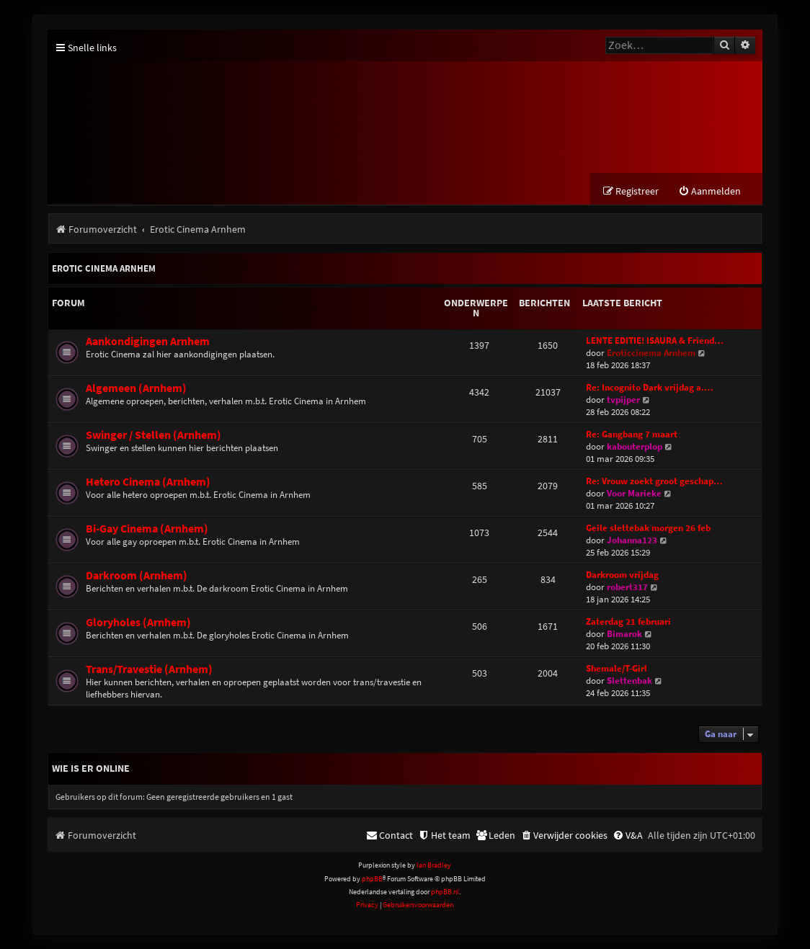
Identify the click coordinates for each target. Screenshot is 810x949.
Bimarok (624, 634)
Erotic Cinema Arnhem (104, 268)
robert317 (627, 587)
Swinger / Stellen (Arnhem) (153, 435)
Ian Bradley (434, 865)
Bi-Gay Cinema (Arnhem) (147, 528)
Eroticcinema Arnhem (651, 353)
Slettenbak (629, 680)
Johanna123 (632, 540)
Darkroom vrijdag (622, 575)
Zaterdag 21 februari (628, 621)
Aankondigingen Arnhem (148, 341)
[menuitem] (709, 191)
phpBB (372, 878)
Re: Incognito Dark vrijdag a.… (649, 387)
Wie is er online (91, 768)
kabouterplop (634, 446)
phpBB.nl (445, 891)
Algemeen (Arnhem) (136, 388)
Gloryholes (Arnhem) (138, 622)
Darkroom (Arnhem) (136, 575)
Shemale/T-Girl (616, 668)
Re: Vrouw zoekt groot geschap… (654, 481)
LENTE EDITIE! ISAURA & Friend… (655, 340)
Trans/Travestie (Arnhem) (149, 669)
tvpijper (623, 399)
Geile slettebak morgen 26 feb (648, 528)
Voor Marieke (634, 493)
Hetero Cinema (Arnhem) (148, 482)
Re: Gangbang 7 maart (631, 434)
